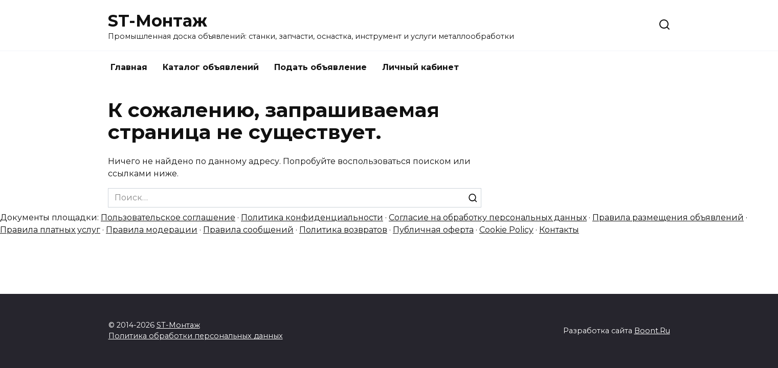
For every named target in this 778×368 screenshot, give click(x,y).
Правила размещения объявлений (668, 217)
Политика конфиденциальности (312, 217)
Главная (128, 67)
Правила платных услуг (50, 230)
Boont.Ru (652, 330)
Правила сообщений (248, 230)
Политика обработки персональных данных (195, 335)
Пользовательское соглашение (168, 217)
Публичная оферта (433, 230)
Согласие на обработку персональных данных (488, 217)
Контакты (559, 230)
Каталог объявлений (211, 67)
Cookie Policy (506, 230)
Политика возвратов (343, 230)
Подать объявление (320, 67)
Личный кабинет (420, 67)
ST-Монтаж (157, 21)
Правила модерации (151, 230)
